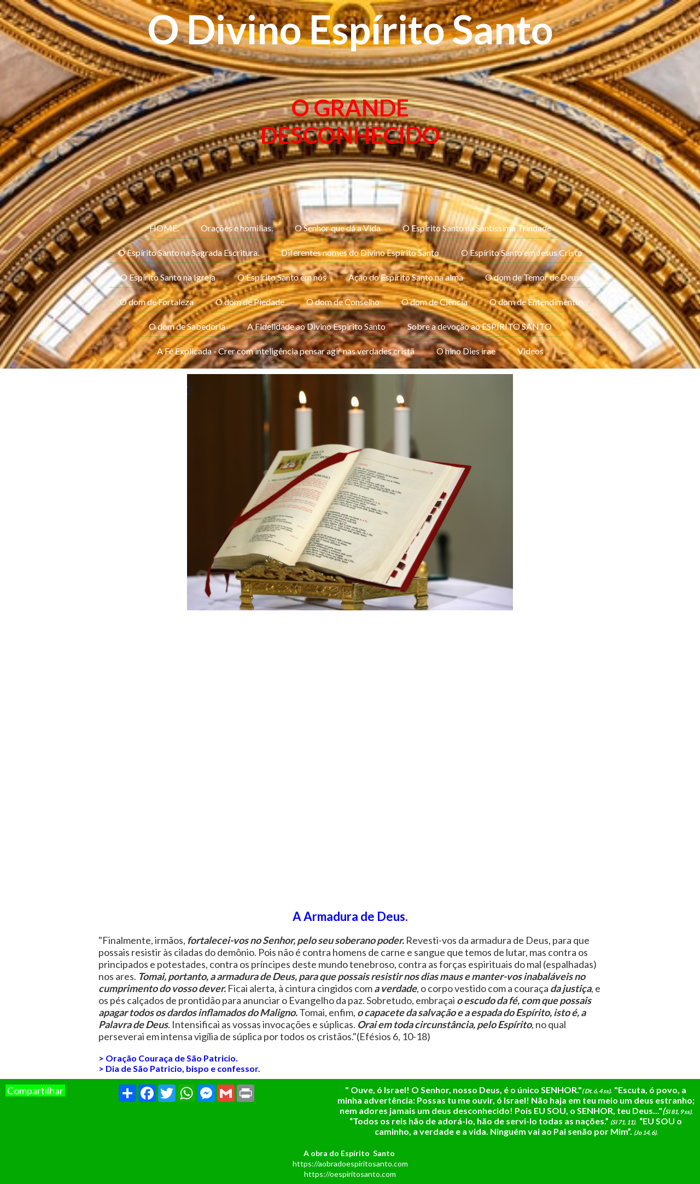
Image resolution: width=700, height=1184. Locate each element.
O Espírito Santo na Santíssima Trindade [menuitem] (476, 228)
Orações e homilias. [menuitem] (237, 228)
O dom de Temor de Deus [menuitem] (532, 277)
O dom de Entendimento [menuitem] (534, 301)
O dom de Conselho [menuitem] (343, 301)
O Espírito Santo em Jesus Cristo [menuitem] (521, 252)
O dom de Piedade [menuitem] (249, 301)
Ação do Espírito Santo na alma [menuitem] (405, 277)
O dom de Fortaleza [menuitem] (157, 301)
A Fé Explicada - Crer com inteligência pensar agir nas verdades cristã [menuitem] (286, 351)
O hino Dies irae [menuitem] (465, 351)
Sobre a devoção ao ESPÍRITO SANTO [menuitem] (479, 326)
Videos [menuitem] (530, 351)
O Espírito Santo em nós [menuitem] (281, 277)
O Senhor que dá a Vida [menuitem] (338, 228)
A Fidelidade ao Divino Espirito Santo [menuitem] (316, 326)
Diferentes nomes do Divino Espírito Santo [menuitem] (360, 252)
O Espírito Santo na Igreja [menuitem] (167, 277)
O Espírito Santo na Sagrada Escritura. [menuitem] (188, 252)
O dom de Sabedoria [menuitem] (187, 326)
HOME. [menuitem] (164, 228)
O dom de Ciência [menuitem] (434, 301)
